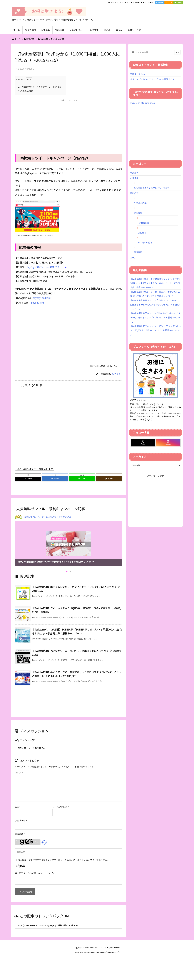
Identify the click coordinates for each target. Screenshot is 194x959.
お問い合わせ (148, 2)
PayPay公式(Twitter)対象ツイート (45, 267)
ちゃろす (116, 373)
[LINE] (82, 478)
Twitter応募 (59, 39)
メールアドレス (60, 806)
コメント (19, 772)
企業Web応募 (140, 203)
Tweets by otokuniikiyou (142, 102)
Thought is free (112, 952)
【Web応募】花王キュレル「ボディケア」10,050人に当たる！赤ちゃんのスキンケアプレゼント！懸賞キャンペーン (155, 304)
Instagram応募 (144, 242)
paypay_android (41, 298)
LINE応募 (141, 232)
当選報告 (134, 172)
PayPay (113, 366)
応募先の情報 (25, 91)
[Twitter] (28, 478)
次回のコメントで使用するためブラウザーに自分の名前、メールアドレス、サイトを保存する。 (63, 859)
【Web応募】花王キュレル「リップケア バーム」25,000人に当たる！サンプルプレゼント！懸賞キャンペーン (155, 317)
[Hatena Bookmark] (55, 478)
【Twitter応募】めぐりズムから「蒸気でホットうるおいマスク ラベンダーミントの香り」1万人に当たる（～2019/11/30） (76, 674)
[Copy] (109, 478)
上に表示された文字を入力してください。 (35, 872)
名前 (17, 806)
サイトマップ (112, 2)
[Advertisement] (68, 124)
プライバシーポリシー (130, 2)
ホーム (17, 39)
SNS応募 (44, 39)
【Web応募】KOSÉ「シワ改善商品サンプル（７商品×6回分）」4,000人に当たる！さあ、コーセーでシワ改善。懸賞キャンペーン (155, 283)
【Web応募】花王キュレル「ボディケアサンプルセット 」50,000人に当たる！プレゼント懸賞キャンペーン (155, 330)
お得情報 (134, 178)
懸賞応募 (30, 39)
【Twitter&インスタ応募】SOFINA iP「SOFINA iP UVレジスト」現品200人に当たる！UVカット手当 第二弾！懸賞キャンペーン (77, 631)
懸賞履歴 (138, 252)
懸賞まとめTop (137, 73)
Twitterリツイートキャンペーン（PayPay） (40, 86)
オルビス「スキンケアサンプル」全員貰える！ (152, 79)
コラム (133, 257)
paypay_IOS (37, 302)
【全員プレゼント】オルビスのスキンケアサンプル (46, 516)
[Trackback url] (68, 925)
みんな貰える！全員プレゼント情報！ (152, 188)
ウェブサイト (21, 820)
